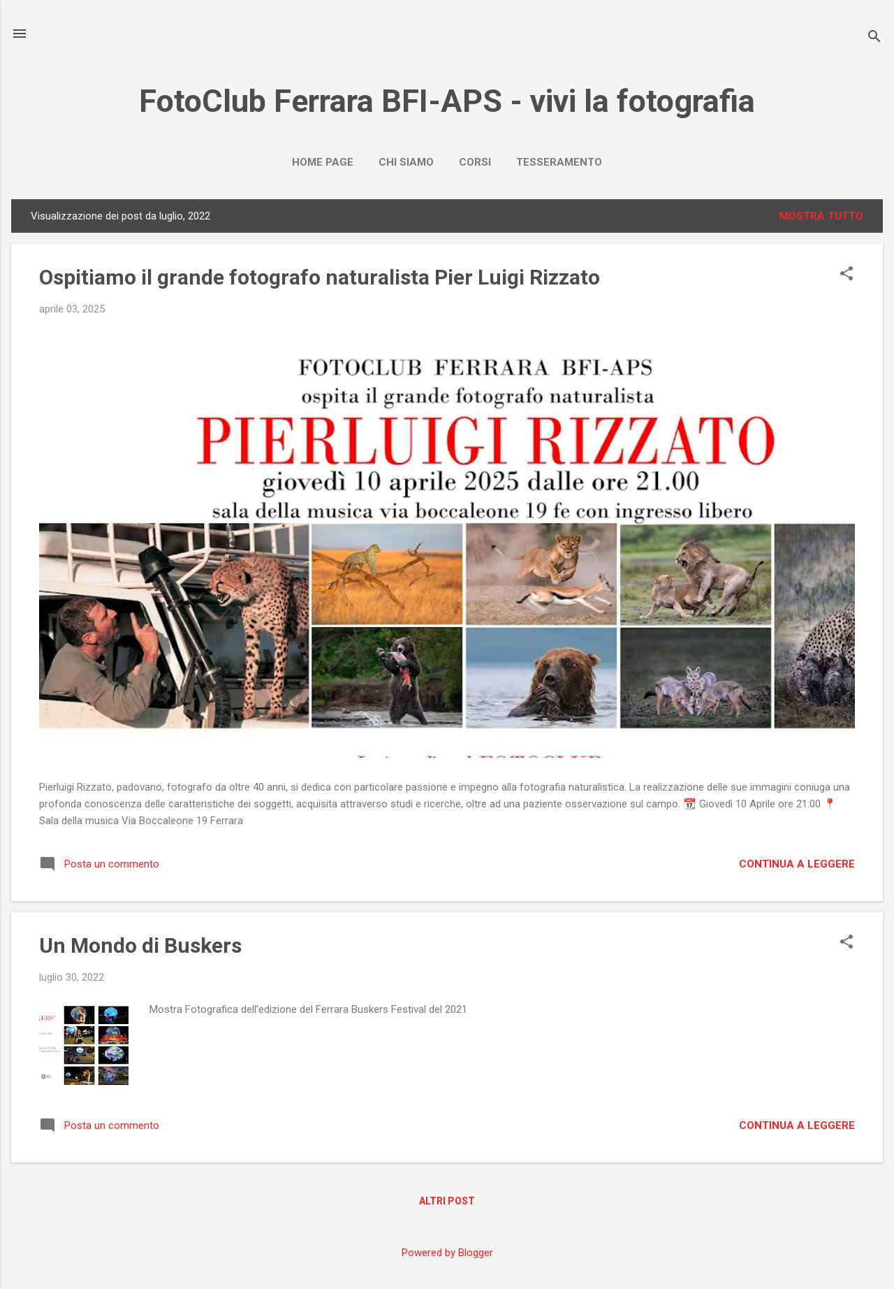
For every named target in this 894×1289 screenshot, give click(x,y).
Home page (322, 162)
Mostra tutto (821, 216)
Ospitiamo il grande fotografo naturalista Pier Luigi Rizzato (319, 277)
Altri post (447, 1201)
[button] (846, 275)
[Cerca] (874, 38)
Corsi (475, 162)
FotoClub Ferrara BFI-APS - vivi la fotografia (447, 101)
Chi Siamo (406, 162)
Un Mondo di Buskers (140, 945)
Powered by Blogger (447, 1252)
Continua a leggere (797, 864)
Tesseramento (559, 162)
